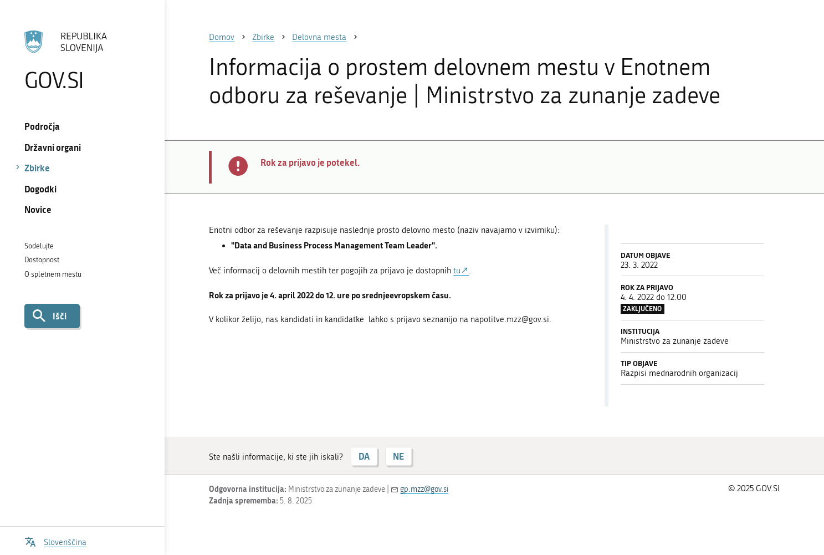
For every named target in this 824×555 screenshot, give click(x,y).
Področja (42, 126)
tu (456, 271)
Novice (38, 209)
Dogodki (40, 188)
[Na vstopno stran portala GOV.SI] (82, 60)
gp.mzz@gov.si (424, 489)
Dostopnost (41, 260)
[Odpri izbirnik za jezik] (55, 541)
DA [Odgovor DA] (364, 456)
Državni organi (52, 147)
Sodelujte (39, 246)
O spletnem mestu (52, 274)
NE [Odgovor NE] (398, 456)
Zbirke (37, 167)
